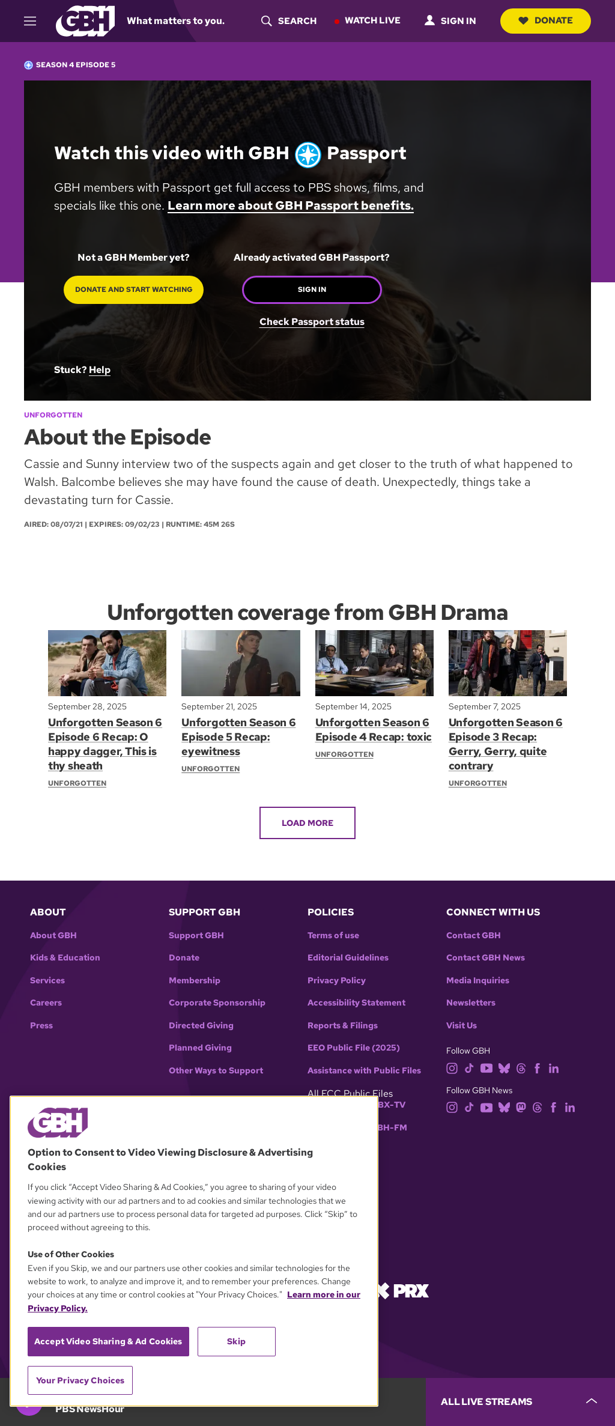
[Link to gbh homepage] (85, 20)
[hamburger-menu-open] (35, 21)
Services (47, 980)
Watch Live (373, 20)
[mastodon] (521, 1106)
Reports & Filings (343, 1026)
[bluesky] (504, 1067)
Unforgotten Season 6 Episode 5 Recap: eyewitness (238, 736)
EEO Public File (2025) (354, 1048)
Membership (194, 980)
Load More (307, 822)
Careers (46, 1003)
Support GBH (196, 935)
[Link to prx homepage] (400, 1290)
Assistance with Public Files (364, 1071)
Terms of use (333, 935)
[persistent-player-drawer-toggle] (520, 1402)
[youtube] (486, 1067)
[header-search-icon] (289, 21)
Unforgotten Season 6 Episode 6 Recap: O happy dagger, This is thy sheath (105, 743)
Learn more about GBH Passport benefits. (291, 205)
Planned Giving (200, 1048)
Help (100, 369)
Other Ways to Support (216, 1071)
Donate (545, 20)
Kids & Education (65, 958)
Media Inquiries (477, 980)
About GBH (53, 935)
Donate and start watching (134, 289)
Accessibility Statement (356, 1003)
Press (41, 1026)
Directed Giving (201, 1026)
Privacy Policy (337, 980)
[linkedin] (553, 1067)
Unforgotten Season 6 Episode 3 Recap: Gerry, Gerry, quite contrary (506, 743)
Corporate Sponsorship (217, 1003)
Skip (236, 1341)
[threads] (521, 1067)
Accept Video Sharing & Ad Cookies (108, 1341)
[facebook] (537, 1067)
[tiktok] (469, 1067)
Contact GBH (473, 935)
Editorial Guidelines (348, 958)
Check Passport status (312, 321)
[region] (194, 1251)
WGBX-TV (384, 1105)
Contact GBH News (485, 958)
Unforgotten (53, 415)
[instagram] (452, 1067)
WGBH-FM (384, 1128)
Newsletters (470, 1003)
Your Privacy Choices (80, 1380)
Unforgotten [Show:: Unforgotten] (77, 783)
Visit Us (461, 1026)
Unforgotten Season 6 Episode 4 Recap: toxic (373, 729)
